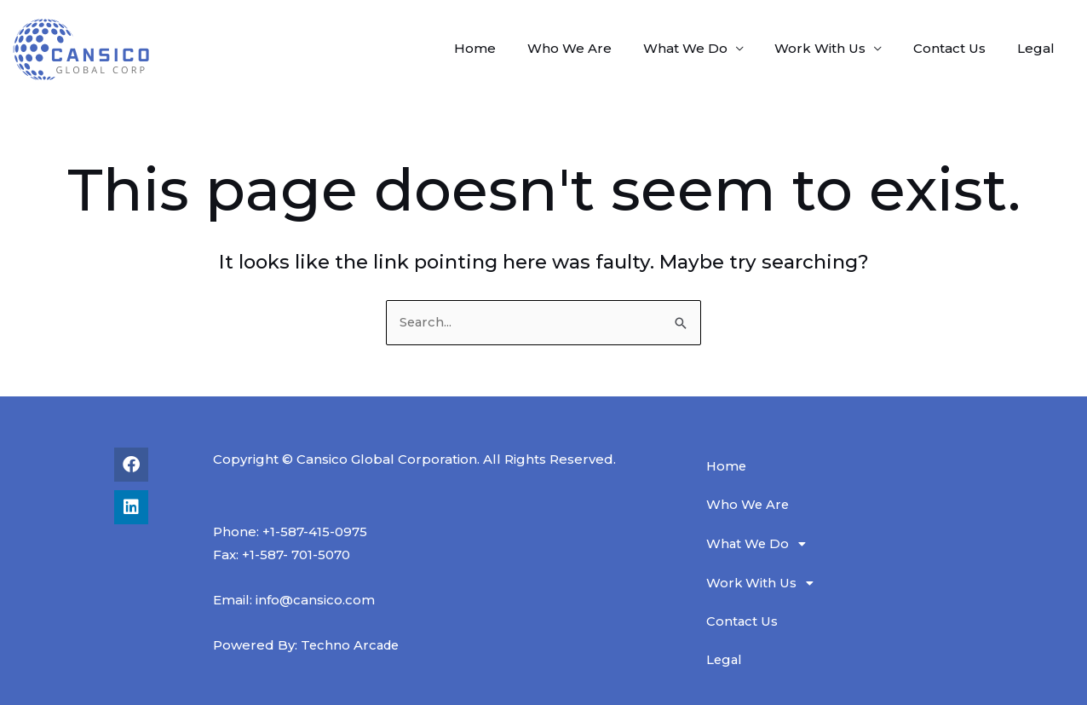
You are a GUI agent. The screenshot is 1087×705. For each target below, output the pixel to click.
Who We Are (595, 48)
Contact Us (958, 48)
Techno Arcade (352, 645)
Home (506, 48)
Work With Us (834, 48)
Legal (1038, 48)
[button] (855, 543)
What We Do (705, 48)
